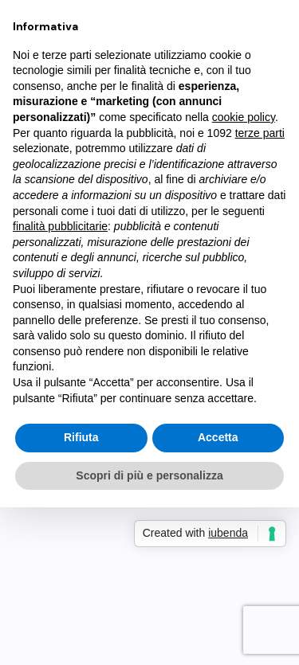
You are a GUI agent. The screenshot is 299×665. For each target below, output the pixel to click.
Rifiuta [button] (81, 437)
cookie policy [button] (243, 117)
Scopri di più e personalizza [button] (149, 475)
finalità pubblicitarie (60, 226)
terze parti (260, 133)
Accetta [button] (218, 437)
